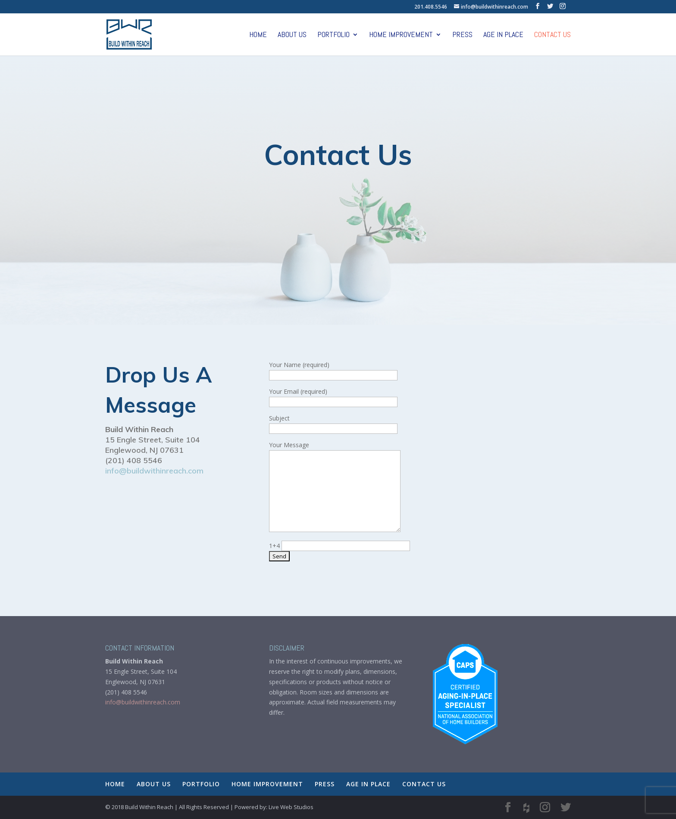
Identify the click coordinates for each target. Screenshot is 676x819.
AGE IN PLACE (503, 35)
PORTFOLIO (333, 35)
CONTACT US (552, 35)
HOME (258, 35)
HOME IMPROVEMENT (401, 35)
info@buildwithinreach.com (154, 471)
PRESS (462, 35)
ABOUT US (292, 35)
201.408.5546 (430, 6)
